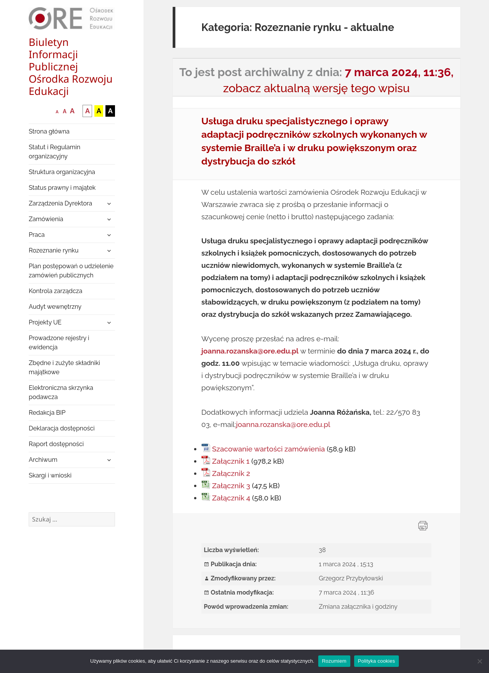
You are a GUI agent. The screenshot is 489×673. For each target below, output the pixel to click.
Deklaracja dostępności (61, 428)
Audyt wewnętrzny (55, 306)
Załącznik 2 (231, 473)
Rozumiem (334, 661)
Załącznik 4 (231, 498)
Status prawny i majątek (62, 187)
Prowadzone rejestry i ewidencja (59, 342)
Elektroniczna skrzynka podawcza (61, 392)
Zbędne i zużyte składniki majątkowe (64, 367)
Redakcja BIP (47, 412)
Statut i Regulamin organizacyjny (54, 151)
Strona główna (49, 131)
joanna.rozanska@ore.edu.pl (283, 424)
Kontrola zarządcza (55, 291)
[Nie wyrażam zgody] (479, 661)
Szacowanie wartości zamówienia (268, 449)
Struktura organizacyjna (62, 172)
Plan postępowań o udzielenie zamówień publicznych (71, 270)
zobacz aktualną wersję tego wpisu (316, 88)
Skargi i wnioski (50, 475)
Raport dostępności (56, 444)
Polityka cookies (376, 661)
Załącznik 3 (231, 485)
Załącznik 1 (230, 461)
